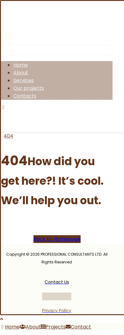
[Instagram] (60, 113)
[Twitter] (37, 113)
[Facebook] (14, 113)
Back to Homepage (57, 239)
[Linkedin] (84, 113)
